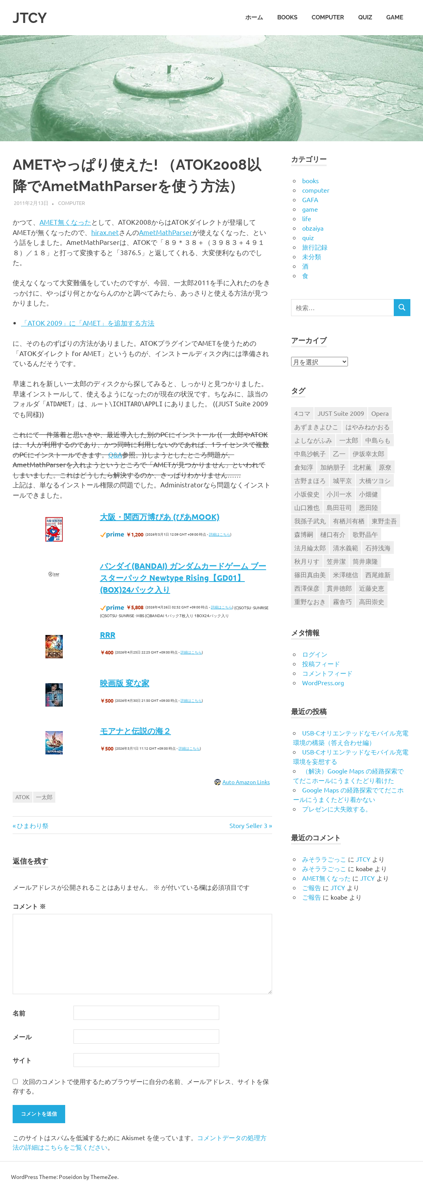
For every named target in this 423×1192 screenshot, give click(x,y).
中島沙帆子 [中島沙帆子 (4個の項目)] (310, 453)
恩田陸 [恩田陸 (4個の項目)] (368, 507)
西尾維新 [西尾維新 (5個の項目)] (378, 574)
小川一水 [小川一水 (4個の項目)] (339, 494)
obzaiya (312, 228)
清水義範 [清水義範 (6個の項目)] (345, 547)
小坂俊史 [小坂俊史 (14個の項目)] (307, 494)
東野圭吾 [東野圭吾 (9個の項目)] (384, 521)
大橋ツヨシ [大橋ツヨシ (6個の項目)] (375, 480)
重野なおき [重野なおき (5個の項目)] (310, 601)
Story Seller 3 (248, 825)
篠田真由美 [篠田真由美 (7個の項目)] (310, 574)
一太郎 (44, 796)
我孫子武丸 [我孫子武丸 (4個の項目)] (310, 521)
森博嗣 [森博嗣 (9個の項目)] (303, 534)
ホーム (254, 17)
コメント (29, 906)
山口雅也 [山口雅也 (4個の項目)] (307, 507)
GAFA (310, 199)
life (306, 218)
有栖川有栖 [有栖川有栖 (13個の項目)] (349, 521)
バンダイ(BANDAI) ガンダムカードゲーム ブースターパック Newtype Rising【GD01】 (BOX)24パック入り (183, 578)
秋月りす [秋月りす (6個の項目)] (307, 561)
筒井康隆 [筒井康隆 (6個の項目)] (365, 561)
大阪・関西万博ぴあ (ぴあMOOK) (160, 517)
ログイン (314, 654)
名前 (19, 1013)
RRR (107, 634)
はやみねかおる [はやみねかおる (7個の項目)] (368, 426)
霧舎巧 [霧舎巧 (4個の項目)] (342, 601)
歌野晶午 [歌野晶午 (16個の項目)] (365, 534)
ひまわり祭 (33, 825)
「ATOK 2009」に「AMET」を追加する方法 (87, 322)
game (394, 17)
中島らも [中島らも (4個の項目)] (378, 440)
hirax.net (105, 232)
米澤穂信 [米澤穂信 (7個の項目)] (345, 574)
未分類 (311, 256)
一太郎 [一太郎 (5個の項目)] (348, 440)
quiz (365, 17)
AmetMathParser (165, 232)
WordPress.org (323, 682)
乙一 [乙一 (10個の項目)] (339, 453)
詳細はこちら (219, 534)
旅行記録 (314, 247)
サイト (22, 1060)
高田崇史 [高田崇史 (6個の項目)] (371, 601)
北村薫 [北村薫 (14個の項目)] (362, 467)
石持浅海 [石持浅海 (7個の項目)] (378, 547)
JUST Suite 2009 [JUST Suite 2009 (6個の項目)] (341, 413)
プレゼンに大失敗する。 (337, 809)
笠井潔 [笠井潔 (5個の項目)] (336, 561)
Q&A (115, 454)
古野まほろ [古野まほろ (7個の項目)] (310, 480)
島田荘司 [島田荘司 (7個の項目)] (339, 507)
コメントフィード (327, 673)
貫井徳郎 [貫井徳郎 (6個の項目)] (339, 588)
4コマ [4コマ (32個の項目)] (302, 413)
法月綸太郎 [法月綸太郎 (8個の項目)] (310, 547)
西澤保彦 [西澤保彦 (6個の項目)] (307, 588)
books (287, 17)
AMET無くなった (65, 222)
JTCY (31, 18)
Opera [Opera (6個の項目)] (380, 413)
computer (328, 17)
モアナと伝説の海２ (135, 731)
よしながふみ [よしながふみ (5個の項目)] (313, 440)
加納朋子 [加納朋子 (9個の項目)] (333, 467)
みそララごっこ (324, 859)
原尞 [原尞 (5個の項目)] (385, 467)
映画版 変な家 (124, 683)
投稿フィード (321, 663)
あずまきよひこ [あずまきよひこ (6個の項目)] (316, 426)
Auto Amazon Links (246, 781)
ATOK (22, 796)
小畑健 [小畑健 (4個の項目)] (368, 494)
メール (22, 1037)
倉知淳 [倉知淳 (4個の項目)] (303, 467)
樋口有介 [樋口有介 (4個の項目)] (333, 534)
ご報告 (311, 887)
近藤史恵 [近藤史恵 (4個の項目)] (371, 588)
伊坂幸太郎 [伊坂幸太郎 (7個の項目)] (368, 453)
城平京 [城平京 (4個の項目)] (342, 480)
